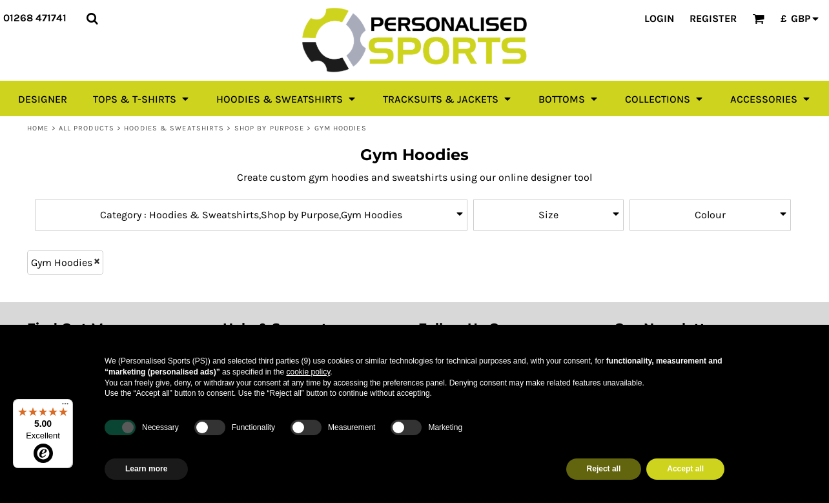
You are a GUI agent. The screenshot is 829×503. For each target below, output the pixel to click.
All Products (86, 128)
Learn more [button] (146, 468)
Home (37, 128)
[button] (92, 18)
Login (659, 18)
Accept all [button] (685, 468)
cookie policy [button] (308, 371)
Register (713, 18)
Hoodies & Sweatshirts (174, 128)
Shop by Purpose (269, 128)
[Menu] (65, 407)
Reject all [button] (604, 468)
